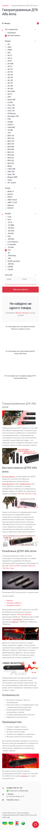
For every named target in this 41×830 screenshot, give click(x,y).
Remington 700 (13, 116)
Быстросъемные (8, 477)
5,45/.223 (20, 494)
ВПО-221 (11, 158)
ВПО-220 (11, 155)
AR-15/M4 (11, 91)
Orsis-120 (11, 111)
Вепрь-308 (11, 100)
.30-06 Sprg (12, 256)
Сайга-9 (10, 125)
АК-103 (10, 75)
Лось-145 (11, 105)
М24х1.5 (11, 191)
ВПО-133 (11, 136)
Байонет (11, 205)
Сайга (10, 180)
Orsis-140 (11, 108)
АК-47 (10, 61)
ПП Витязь (12, 113)
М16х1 (10, 197)
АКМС (10, 50)
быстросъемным (24, 614)
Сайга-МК (11, 127)
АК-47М (10, 64)
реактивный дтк (8, 484)
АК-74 (10, 66)
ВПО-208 (11, 147)
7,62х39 (10, 269)
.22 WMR (11, 225)
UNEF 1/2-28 (12, 202)
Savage (10, 122)
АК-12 (10, 55)
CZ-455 (10, 102)
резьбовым (17, 619)
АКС (9, 53)
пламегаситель (25, 484)
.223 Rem (11, 231)
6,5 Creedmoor (13, 242)
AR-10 (10, 94)
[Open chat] (35, 824)
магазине (24, 776)
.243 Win (11, 233)
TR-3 (9, 133)
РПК (9, 119)
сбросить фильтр (21, 313)
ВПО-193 (11, 144)
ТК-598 (10, 130)
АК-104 (10, 77)
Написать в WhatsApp (17, 791)
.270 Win (11, 247)
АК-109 (10, 89)
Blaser (10, 166)
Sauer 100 (11, 174)
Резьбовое (12, 33)
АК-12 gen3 (12, 183)
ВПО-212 (11, 152)
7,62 (9, 250)
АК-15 (10, 58)
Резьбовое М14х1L (14, 605)
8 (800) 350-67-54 (14, 788)
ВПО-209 (11, 149)
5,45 (9, 236)
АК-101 (10, 69)
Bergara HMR (12, 177)
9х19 (9, 220)
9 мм (9, 217)
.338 (9, 258)
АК (9, 44)
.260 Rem (11, 239)
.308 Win (11, 264)
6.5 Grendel (12, 244)
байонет (15, 622)
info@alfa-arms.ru (13, 800)
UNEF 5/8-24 (12, 200)
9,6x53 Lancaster (14, 261)
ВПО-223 (11, 163)
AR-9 (9, 97)
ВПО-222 (11, 160)
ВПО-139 (11, 141)
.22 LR (10, 222)
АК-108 (10, 86)
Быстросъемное (14, 35)
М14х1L (10, 194)
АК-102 (10, 72)
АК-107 (10, 83)
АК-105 (10, 80)
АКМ (9, 47)
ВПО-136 (11, 138)
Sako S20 (11, 172)
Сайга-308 (11, 169)
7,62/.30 (28, 494)
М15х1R (10, 208)
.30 (9, 253)
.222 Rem (11, 228)
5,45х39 (10, 267)
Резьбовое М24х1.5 (14, 603)
